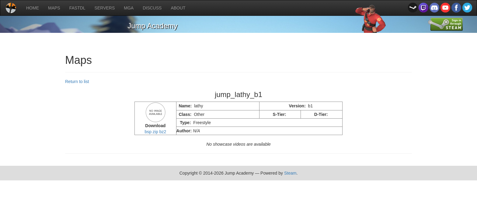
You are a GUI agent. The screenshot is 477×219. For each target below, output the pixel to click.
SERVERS (105, 7)
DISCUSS (152, 7)
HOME (32, 7)
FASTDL (77, 7)
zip (155, 131)
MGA (129, 7)
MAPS (54, 7)
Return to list (77, 81)
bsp (147, 131)
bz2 (162, 131)
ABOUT (178, 7)
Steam (290, 173)
